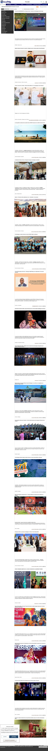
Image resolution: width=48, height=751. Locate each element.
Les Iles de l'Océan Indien (34, 189)
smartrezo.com (5, 743)
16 (32, 739)
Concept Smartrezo (29, 4)
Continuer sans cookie (13, 736)
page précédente (43, 6)
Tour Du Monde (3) (4, 31)
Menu (4, 4)
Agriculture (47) (4, 12)
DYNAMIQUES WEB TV (35, 249)
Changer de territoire (45, 3)
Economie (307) (4, 15)
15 (31, 739)
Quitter (4, 736)
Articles (15, 4)
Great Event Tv (37, 279)
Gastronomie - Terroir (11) (5, 18)
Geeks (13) (3, 19)
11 (26, 739)
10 (25, 739)
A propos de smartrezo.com (22, 745)
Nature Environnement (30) (6, 22)
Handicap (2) (3, 21)
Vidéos (22, 4)
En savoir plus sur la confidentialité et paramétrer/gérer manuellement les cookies (10, 740)
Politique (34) (4, 25)
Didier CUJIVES (37, 38)
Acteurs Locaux (44, 4)
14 (30, 739)
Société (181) (4, 28)
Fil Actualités (9, 4)
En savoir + (20, 744)
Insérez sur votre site (42, 733)
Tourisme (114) (4, 32)
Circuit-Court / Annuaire (37, 4)
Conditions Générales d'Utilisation (39, 744)
